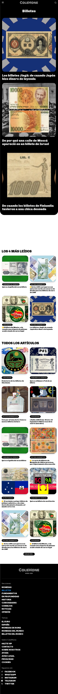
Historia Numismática (38, 284)
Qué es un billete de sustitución (42, 501)
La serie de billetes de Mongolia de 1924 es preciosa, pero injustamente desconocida (42, 462)
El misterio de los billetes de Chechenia (13, 382)
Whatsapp (10, 674)
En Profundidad (8, 498)
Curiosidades (7, 324)
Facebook (10, 671)
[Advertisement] (29, 227)
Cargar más (29, 554)
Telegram (10, 681)
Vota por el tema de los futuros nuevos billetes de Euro (14, 421)
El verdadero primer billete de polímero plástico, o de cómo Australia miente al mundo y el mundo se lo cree (15, 504)
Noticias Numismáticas (10, 416)
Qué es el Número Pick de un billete (41, 382)
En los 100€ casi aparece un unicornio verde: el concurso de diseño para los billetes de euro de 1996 (42, 289)
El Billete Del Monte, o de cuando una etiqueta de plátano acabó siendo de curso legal (14, 329)
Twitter (9, 684)
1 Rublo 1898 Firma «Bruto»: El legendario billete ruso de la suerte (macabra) (41, 421)
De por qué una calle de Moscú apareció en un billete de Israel (25, 142)
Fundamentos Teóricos (11, 284)
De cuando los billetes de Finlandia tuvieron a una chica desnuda (28, 207)
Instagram (10, 677)
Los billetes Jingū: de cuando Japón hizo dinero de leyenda (28, 77)
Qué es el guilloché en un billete (14, 287)
